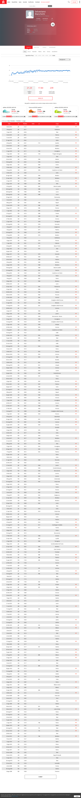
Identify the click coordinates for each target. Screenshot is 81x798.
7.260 (36, 55)
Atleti (8, 2)
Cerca (49, 6)
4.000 (46, 55)
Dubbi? (40, 777)
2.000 (50, 55)
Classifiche (14, 2)
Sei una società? (45, 2)
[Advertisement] (37, 40)
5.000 (43, 55)
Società (25, 2)
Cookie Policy (15, 796)
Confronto (31, 2)
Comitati (37, 2)
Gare (20, 2)
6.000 (39, 55)
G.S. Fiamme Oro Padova (42, 16)
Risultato (25, 123)
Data (8, 121)
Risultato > (13, 121)
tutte (53, 55)
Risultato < (19, 121)
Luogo (24, 121)
